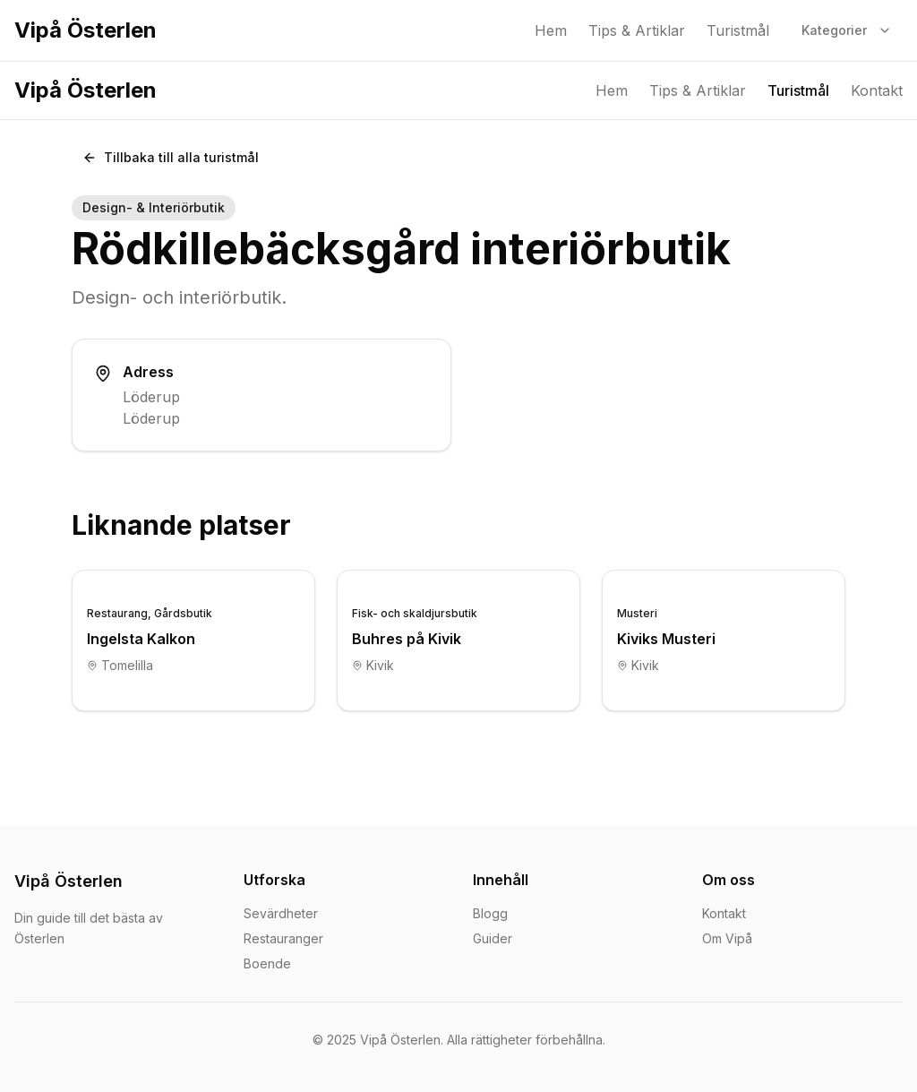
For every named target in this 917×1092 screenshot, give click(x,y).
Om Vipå (727, 938)
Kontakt (877, 90)
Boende (267, 963)
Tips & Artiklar (636, 30)
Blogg (490, 913)
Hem (551, 30)
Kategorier (846, 30)
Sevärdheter (281, 913)
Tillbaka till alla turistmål (170, 157)
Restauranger (283, 938)
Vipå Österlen (85, 30)
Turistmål (738, 30)
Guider (492, 938)
